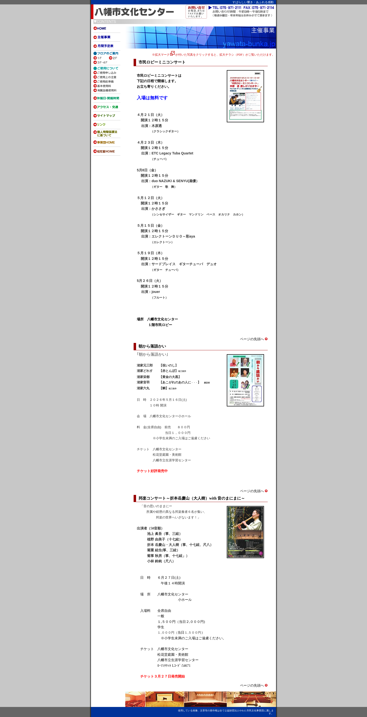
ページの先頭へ (254, 339)
